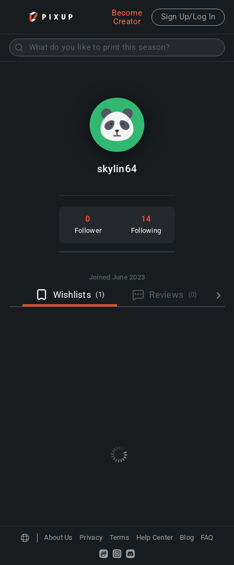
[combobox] (117, 48)
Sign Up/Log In (188, 16)
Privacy (91, 537)
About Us (58, 537)
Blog (187, 537)
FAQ (207, 537)
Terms (119, 537)
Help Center (154, 537)
